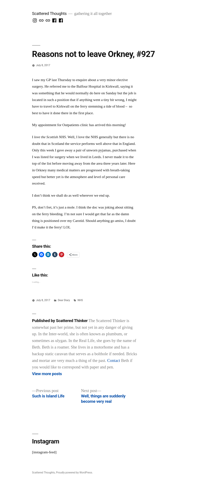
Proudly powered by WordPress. (74, 472)
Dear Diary (64, 300)
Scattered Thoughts (49, 13)
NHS (80, 300)
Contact (113, 360)
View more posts (47, 373)
